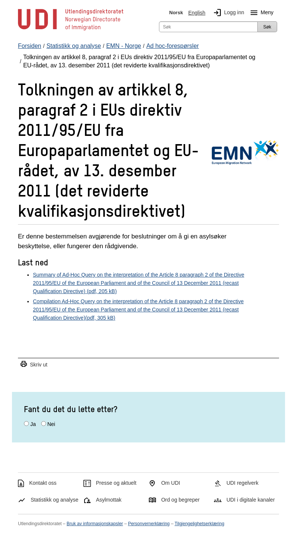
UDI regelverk (242, 483)
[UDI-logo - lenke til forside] (70, 30)
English (196, 13)
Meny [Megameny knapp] (260, 12)
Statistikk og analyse (55, 500)
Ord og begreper (180, 500)
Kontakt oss (42, 483)
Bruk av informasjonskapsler (95, 523)
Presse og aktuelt (116, 483)
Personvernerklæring (148, 523)
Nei (51, 424)
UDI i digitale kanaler (250, 500)
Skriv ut (34, 364)
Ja (33, 424)
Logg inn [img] (227, 12)
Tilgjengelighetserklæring (199, 523)
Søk (267, 27)
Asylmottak (108, 500)
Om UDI (170, 483)
